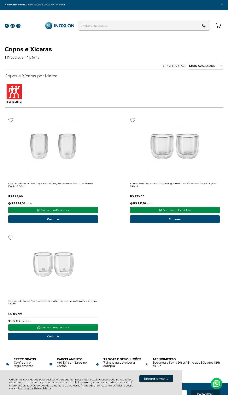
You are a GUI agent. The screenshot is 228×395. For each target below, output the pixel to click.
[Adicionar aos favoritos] (10, 120)
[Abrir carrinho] (218, 20)
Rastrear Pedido (113, 319)
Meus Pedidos (112, 311)
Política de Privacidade (34, 388)
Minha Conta (111, 315)
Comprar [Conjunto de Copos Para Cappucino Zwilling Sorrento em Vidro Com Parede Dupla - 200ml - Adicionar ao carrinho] (38, 220)
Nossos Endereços (18, 324)
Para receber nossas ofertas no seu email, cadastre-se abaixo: (34, 279)
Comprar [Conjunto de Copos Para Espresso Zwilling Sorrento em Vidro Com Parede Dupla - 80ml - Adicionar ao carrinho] (189, 220)
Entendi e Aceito (156, 378)
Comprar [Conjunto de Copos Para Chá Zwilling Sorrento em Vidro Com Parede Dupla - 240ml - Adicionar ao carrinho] (114, 220)
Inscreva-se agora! (22, 275)
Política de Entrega (19, 315)
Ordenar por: (175, 65)
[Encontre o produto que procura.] (190, 20)
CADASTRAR (205, 277)
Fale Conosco (15, 319)
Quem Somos (15, 328)
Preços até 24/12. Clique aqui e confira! (48, 5)
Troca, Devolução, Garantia (69, 311)
